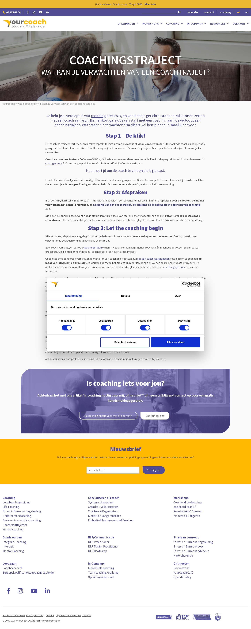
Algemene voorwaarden (68, 615)
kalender (193, 12)
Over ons (241, 23)
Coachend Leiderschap (187, 502)
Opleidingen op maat (101, 577)
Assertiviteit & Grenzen (187, 511)
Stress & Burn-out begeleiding (22, 511)
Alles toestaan (175, 342)
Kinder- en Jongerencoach (104, 516)
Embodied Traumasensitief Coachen (110, 520)
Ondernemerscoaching (17, 516)
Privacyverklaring (35, 615)
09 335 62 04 (11, 12)
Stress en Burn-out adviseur (191, 551)
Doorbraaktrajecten (15, 525)
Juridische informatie (14, 615)
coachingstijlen (92, 247)
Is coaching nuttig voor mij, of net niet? (108, 415)
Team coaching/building (103, 572)
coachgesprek (53, 163)
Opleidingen (128, 23)
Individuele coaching (101, 568)
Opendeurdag (182, 577)
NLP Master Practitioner (103, 546)
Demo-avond (181, 568)
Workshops (152, 23)
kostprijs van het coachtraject (112, 204)
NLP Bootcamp (97, 551)
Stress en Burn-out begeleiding (193, 542)
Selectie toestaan (125, 342)
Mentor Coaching (13, 551)
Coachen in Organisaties (103, 511)
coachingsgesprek (174, 267)
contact (209, 12)
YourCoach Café (183, 572)
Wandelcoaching (13, 529)
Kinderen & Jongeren (186, 516)
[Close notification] (245, 4)
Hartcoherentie (183, 555)
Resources (219, 23)
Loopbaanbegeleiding (16, 502)
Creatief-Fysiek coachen (103, 507)
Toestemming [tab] (73, 295)
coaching (98, 115)
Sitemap (86, 615)
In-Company (197, 23)
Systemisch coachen (100, 502)
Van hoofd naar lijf (184, 507)
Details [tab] (125, 295)
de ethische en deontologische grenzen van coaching (166, 204)
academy (225, 12)
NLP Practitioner (98, 542)
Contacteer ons (155, 415)
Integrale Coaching (14, 542)
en (246, 12)
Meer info (150, 4)
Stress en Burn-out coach (189, 546)
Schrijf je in (153, 470)
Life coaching (11, 507)
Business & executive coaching (22, 520)
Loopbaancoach (12, 568)
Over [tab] (178, 295)
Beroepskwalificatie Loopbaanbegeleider (29, 572)
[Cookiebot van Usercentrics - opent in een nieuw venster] (185, 284)
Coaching (174, 23)
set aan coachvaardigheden (153, 258)
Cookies (50, 615)
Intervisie (8, 546)
